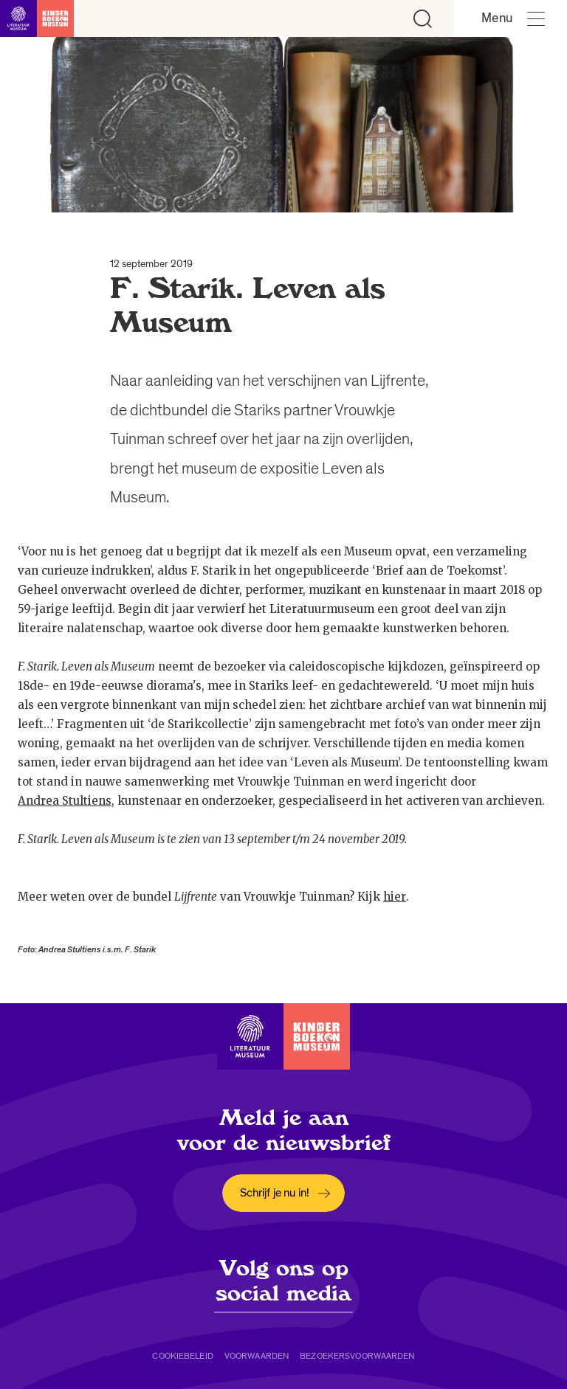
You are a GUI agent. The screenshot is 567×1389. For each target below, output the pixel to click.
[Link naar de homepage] (37, 18)
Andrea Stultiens (64, 801)
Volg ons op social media (283, 1280)
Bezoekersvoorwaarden (357, 1356)
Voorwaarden (256, 1356)
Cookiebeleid (182, 1356)
